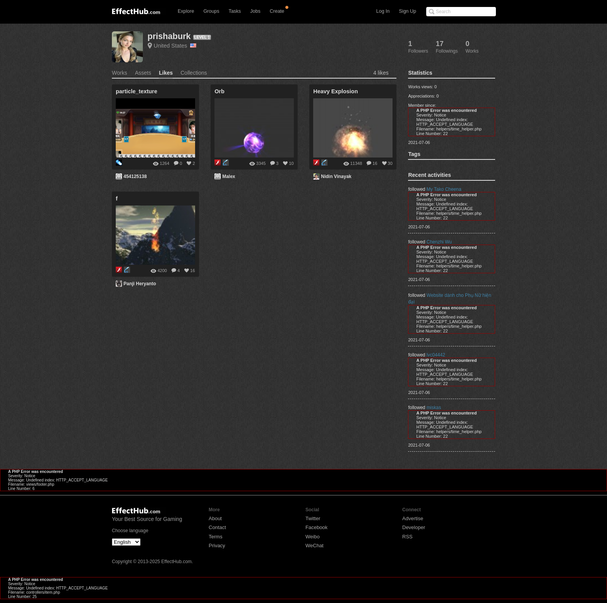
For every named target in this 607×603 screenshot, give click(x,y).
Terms (215, 537)
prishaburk (169, 36)
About (215, 518)
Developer (413, 527)
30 (390, 163)
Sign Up (407, 11)
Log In (383, 11)
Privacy (217, 545)
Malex (228, 176)
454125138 (135, 176)
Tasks (234, 11)
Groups (211, 11)
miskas (434, 407)
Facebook (316, 527)
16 (374, 163)
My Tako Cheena (444, 189)
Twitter (312, 518)
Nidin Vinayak (336, 176)
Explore (186, 11)
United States (175, 46)
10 (291, 163)
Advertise (412, 518)
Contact (217, 527)
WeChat (314, 545)
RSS (407, 537)
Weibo (312, 537)
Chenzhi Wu (439, 242)
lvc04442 (436, 355)
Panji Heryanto (139, 283)
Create (277, 11)
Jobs (255, 11)
